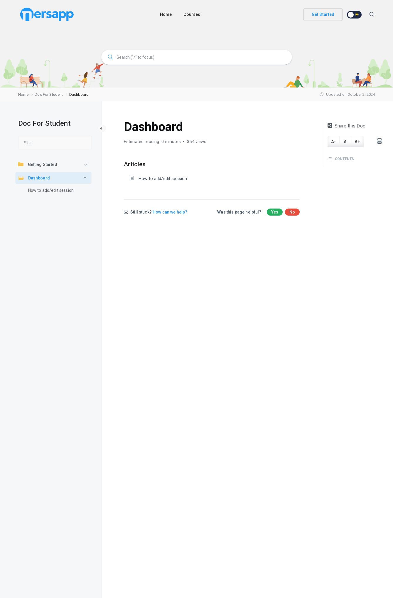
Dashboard (34, 177)
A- (333, 142)
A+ (357, 142)
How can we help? (170, 212)
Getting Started (37, 164)
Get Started (323, 14)
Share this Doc (346, 126)
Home (166, 14)
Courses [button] (191, 14)
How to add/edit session (51, 190)
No (292, 212)
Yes (274, 212)
